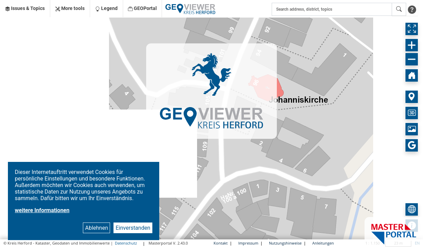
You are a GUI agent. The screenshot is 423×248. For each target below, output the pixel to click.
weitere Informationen (42, 210)
